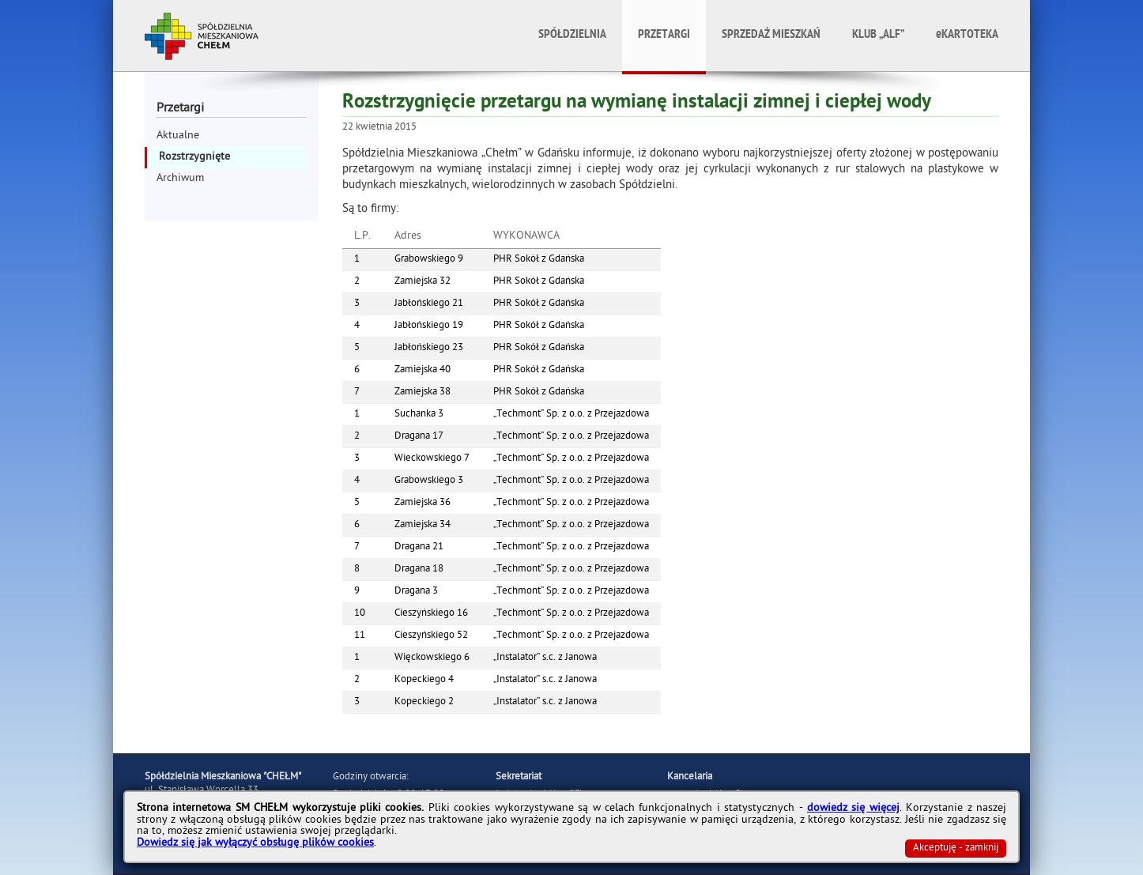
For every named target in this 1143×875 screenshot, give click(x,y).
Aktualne (178, 136)
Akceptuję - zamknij (955, 848)
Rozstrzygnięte (194, 157)
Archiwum (180, 179)
